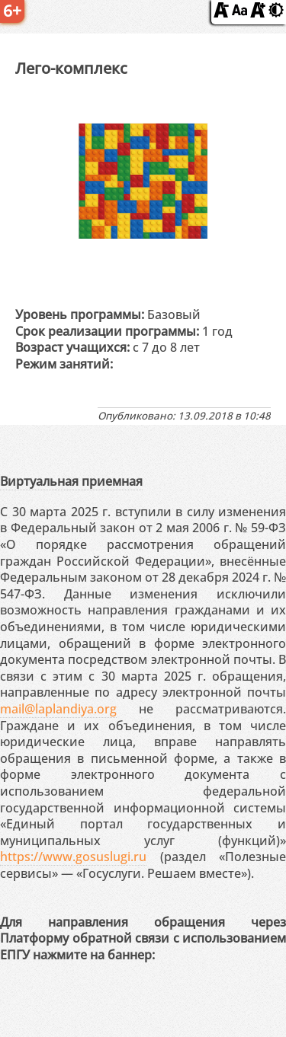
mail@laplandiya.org (58, 708)
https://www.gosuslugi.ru (73, 856)
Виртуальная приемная (71, 481)
